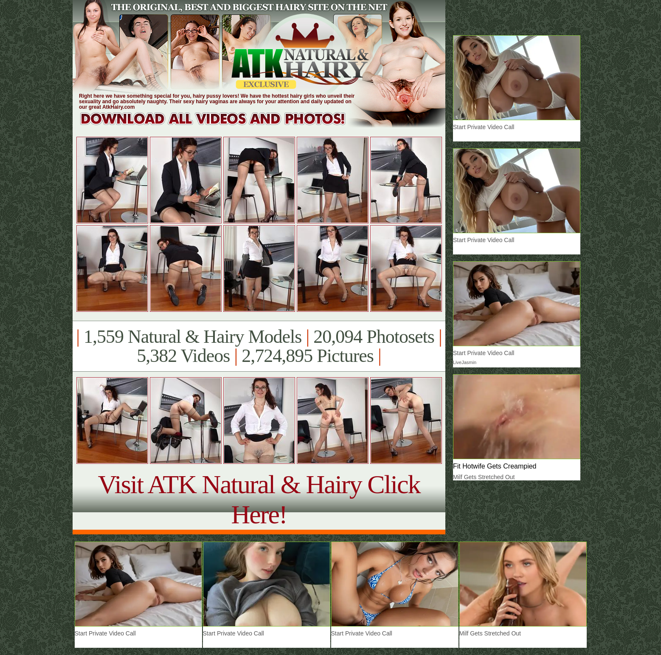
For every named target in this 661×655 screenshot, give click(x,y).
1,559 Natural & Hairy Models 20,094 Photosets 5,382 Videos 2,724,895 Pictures (259, 346)
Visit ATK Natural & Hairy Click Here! (259, 499)
